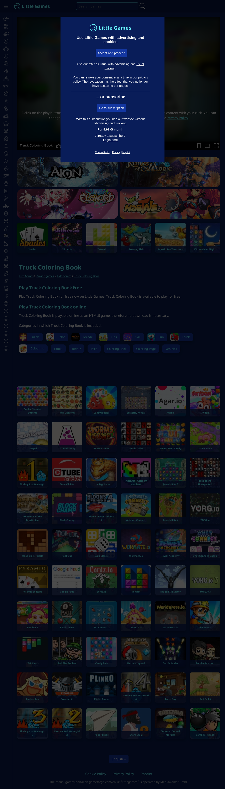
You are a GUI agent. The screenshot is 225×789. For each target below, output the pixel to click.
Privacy (116, 152)
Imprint (126, 152)
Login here (110, 140)
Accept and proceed (111, 53)
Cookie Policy (102, 152)
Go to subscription (111, 108)
